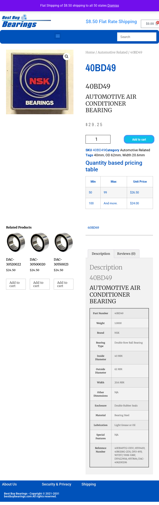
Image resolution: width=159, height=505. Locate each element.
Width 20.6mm (133, 155)
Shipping (89, 484)
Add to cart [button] (14, 284)
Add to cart (139, 139)
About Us (9, 484)
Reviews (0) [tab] (126, 254)
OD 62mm (113, 155)
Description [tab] (101, 254)
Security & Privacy (56, 484)
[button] (57, 36)
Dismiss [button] (113, 5)
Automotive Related (112, 52)
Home (90, 52)
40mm (99, 155)
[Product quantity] (98, 139)
